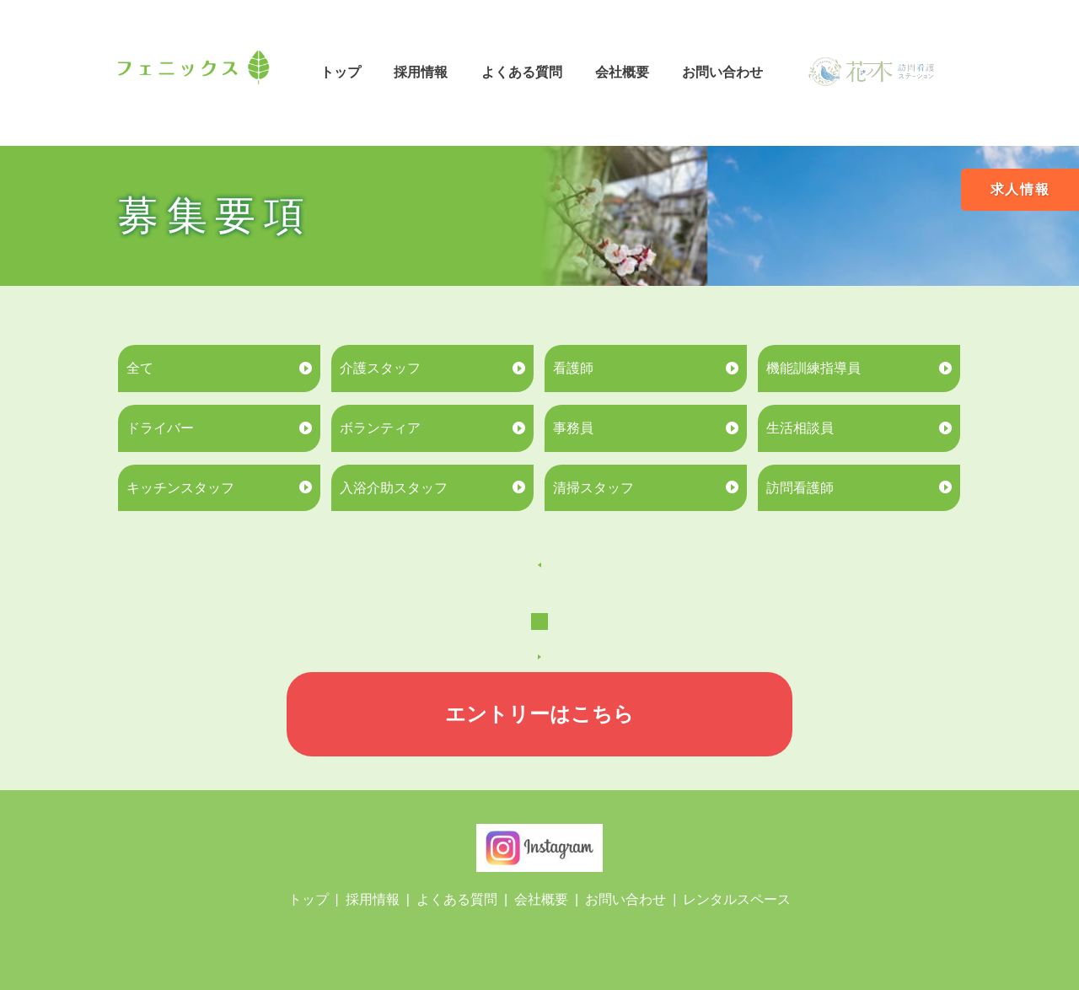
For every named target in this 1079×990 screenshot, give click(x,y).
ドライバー (160, 428)
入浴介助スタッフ (394, 488)
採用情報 (421, 72)
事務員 (573, 428)
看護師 (573, 368)
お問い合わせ (722, 72)
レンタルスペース (737, 899)
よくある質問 (521, 72)
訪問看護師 (800, 488)
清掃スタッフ (593, 488)
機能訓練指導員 (813, 368)
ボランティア (380, 428)
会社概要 (622, 72)
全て (139, 368)
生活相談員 (800, 428)
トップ (340, 72)
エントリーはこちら (539, 713)
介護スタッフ (380, 368)
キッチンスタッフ (180, 488)
